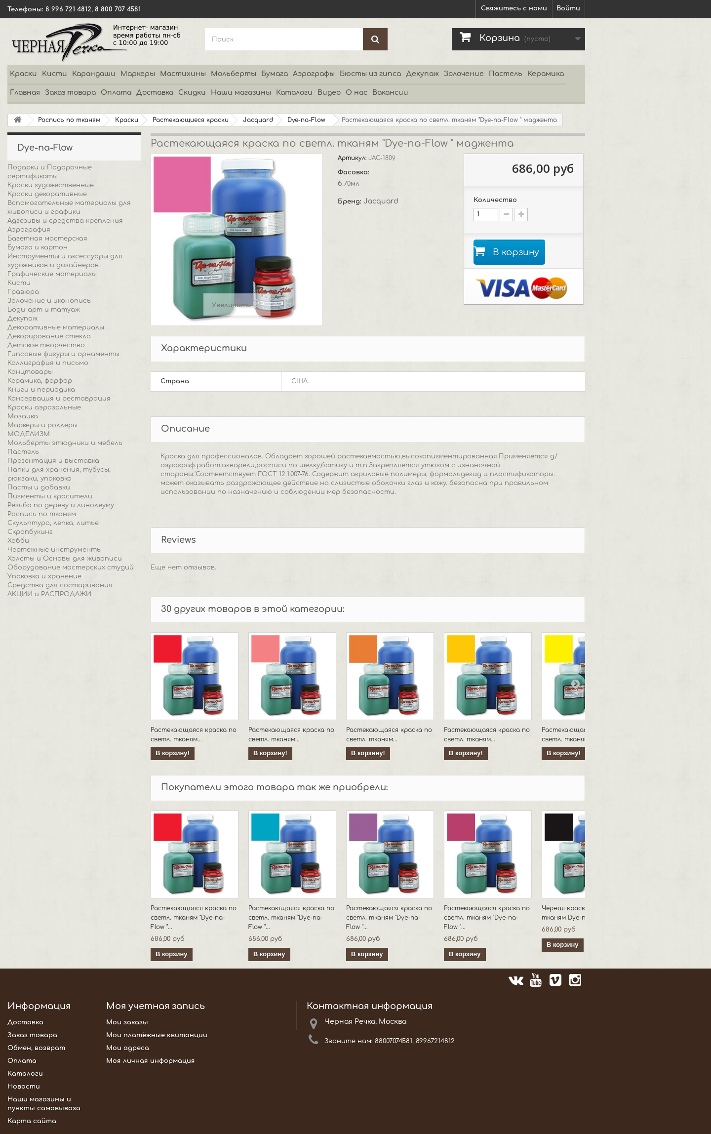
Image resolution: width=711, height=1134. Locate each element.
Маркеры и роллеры (42, 425)
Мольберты (233, 74)
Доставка (154, 92)
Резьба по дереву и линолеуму (60, 505)
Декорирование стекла (49, 336)
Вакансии (390, 92)
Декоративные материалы (55, 327)
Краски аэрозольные (44, 407)
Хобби (18, 540)
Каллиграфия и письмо (47, 363)
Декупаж (422, 74)
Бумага (274, 74)
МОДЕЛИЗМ (28, 434)
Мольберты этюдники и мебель (64, 443)
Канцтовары (30, 371)
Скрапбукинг (30, 531)
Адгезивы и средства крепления (65, 220)
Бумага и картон (37, 247)
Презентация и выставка (53, 460)
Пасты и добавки (38, 487)
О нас (356, 92)
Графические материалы (52, 274)
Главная (25, 92)
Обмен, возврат (36, 1048)
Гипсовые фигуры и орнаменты (63, 354)
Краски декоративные (47, 194)
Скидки (192, 92)
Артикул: (353, 158)
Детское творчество (46, 345)
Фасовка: (354, 172)
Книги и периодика (41, 389)
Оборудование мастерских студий (70, 567)
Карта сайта (31, 1121)
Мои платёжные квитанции (156, 1035)
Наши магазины (241, 92)
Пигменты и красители (49, 496)
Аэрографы (314, 74)
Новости (23, 1086)
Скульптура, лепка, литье (53, 523)
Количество (495, 200)
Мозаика (22, 416)
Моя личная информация (150, 1060)
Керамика (545, 74)
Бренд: (350, 201)
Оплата (116, 92)
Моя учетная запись (155, 1006)
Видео (329, 92)
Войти (568, 8)
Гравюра (23, 291)
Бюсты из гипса (370, 74)
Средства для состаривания (60, 585)
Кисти (54, 74)
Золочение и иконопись (49, 300)
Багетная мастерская (47, 238)
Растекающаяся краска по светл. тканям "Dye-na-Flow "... (194, 918)
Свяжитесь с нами (514, 8)
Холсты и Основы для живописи (64, 558)
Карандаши (94, 74)
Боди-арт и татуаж (43, 309)
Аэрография (28, 229)
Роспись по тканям (41, 514)
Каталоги (294, 92)
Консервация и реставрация (59, 398)
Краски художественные (50, 185)
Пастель (505, 74)
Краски (23, 74)
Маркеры (137, 74)
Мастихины (183, 74)
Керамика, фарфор (39, 380)
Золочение (464, 74)
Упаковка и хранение (44, 576)
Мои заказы (127, 1022)
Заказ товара (70, 92)
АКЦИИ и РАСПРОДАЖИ (49, 594)
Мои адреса (127, 1048)
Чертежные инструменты (54, 549)
